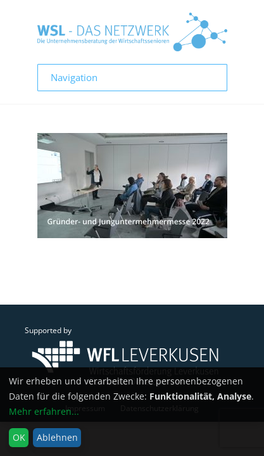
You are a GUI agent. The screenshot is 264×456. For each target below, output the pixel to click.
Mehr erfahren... (44, 411)
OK (19, 437)
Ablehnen (57, 437)
